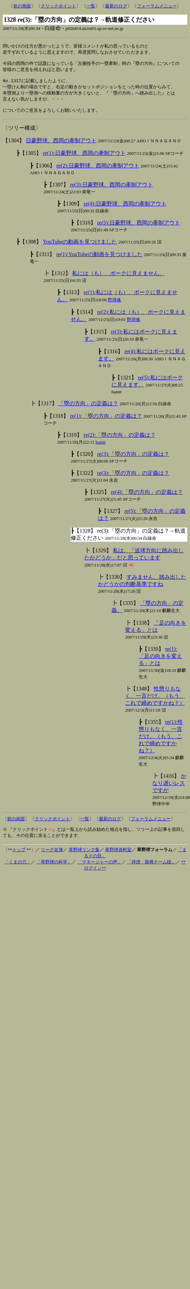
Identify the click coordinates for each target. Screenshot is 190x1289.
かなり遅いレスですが (169, 789)
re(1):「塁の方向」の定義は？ (106, 422)
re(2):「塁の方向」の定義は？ (120, 441)
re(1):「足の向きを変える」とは (160, 662)
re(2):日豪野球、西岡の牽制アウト (97, 172)
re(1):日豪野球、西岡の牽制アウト (84, 159)
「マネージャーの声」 (99, 868)
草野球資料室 (118, 855)
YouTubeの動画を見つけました (80, 248)
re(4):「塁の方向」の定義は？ (147, 498)
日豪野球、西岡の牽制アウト (61, 146)
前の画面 (22, 5)
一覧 (90, 5)
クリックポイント (58, 5)
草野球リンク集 (84, 855)
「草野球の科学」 (54, 868)
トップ (18, 855)
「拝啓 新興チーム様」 (151, 868)
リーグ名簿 (52, 855)
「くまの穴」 (17, 868)
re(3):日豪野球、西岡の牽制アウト (111, 191)
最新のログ (116, 5)
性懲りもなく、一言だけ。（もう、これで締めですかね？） (155, 702)
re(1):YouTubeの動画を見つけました (99, 260)
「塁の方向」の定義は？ (88, 409)
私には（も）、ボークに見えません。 (118, 279)
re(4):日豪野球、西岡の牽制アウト (125, 210)
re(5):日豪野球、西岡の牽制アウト (138, 229)
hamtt (101, 448)
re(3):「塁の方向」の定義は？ (133, 460)
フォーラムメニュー (157, 5)
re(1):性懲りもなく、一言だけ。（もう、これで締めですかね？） (161, 742)
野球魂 (114, 305)
